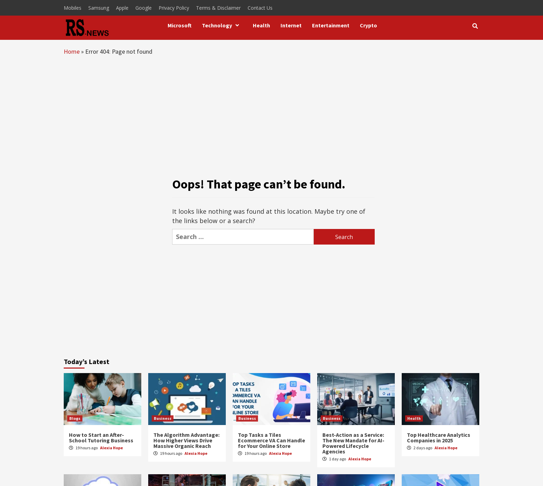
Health (261, 25)
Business (162, 418)
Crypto (368, 25)
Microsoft (180, 25)
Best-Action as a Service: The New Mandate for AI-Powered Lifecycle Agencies (353, 443)
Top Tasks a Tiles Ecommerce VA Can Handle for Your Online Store (271, 440)
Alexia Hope (111, 447)
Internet (291, 25)
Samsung (98, 8)
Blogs (74, 418)
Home (72, 51)
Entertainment (330, 25)
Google (143, 8)
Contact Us (260, 8)
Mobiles (72, 8)
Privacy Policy (174, 8)
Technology (222, 25)
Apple (122, 8)
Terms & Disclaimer (218, 8)
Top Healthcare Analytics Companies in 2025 (438, 437)
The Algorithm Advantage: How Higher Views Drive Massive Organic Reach (186, 440)
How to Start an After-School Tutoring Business (101, 437)
